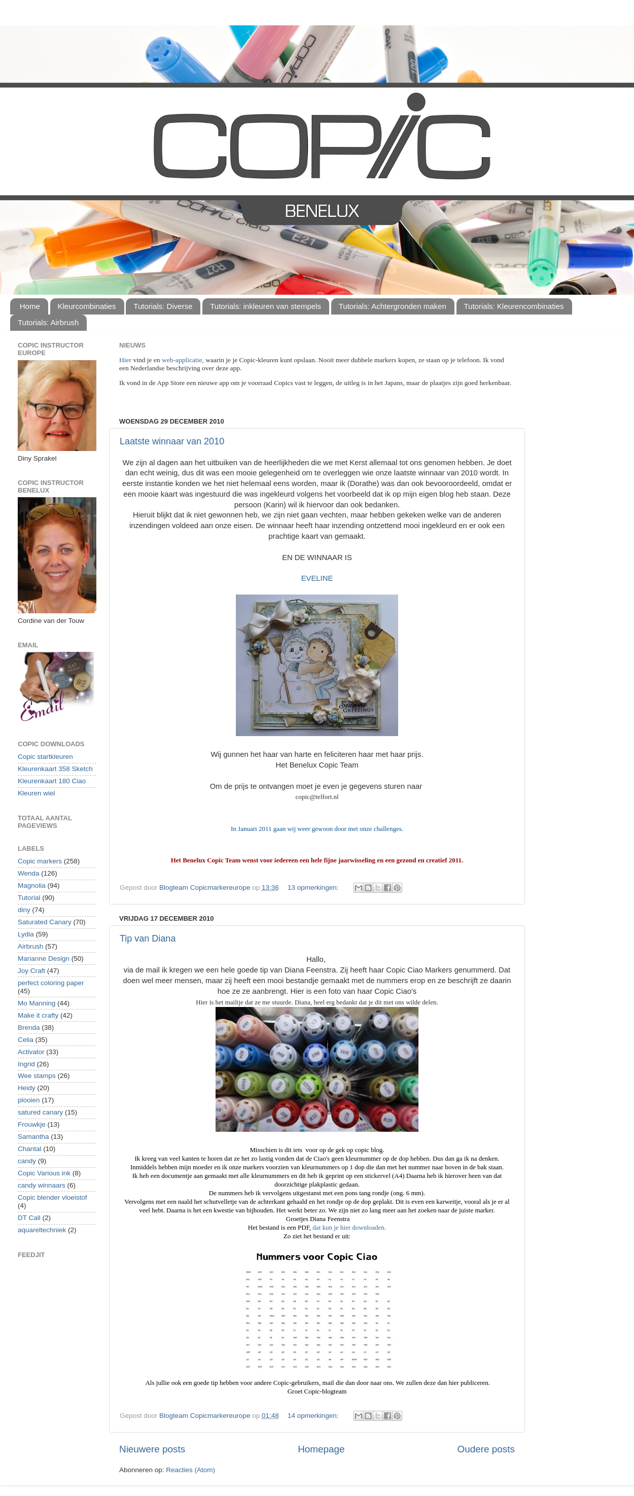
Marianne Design (43, 958)
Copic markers (40, 861)
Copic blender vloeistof (52, 1197)
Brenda (29, 1027)
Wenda (29, 873)
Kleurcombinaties (87, 306)
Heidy (27, 1088)
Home (30, 306)
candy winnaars (41, 1185)
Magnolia (32, 885)
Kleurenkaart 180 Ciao (52, 781)
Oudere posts (486, 1449)
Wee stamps (37, 1076)
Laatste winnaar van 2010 (172, 441)
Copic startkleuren (45, 756)
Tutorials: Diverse (162, 306)
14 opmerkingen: (314, 1415)
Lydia (26, 934)
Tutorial (29, 897)
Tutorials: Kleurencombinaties (514, 306)
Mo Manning (36, 1003)
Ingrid (26, 1064)
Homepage (321, 1449)
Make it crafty (38, 1015)
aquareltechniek (42, 1230)
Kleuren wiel (36, 793)
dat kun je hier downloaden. (349, 1227)
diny (24, 910)
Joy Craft (31, 971)
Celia (25, 1039)
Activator (31, 1052)
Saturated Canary (45, 922)
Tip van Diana (147, 938)
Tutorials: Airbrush (48, 322)
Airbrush (30, 946)
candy (27, 1161)
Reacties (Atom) (190, 1470)
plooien (29, 1100)
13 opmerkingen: (314, 887)
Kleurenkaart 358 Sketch (55, 769)
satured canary (40, 1112)
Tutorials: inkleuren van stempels (265, 306)
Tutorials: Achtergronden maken (392, 306)
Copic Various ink (44, 1173)
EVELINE (317, 578)
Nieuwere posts (152, 1449)
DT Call (29, 1218)
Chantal (30, 1149)
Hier (126, 360)
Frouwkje (32, 1124)
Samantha (33, 1136)
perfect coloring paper (51, 983)
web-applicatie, (183, 360)
